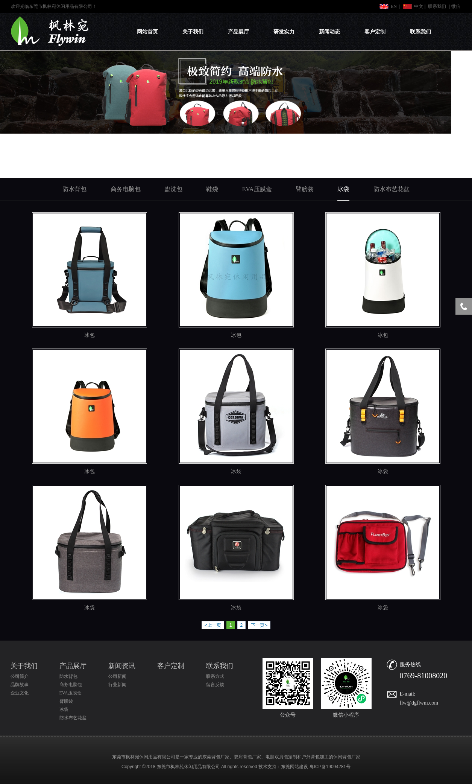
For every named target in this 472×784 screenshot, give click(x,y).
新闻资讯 (121, 666)
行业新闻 (117, 684)
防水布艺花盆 (73, 717)
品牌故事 (20, 684)
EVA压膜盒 (70, 693)
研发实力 (283, 32)
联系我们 (437, 6)
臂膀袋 (66, 701)
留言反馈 (215, 684)
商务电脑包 (70, 684)
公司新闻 (117, 676)
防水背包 (68, 676)
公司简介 (20, 676)
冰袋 (236, 471)
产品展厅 (238, 32)
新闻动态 (329, 32)
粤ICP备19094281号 (330, 766)
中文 (418, 6)
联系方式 (215, 676)
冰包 (89, 335)
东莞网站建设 (294, 766)
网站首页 (147, 32)
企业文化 (20, 693)
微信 (455, 6)
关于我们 (192, 32)
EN (394, 6)
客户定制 (374, 32)
